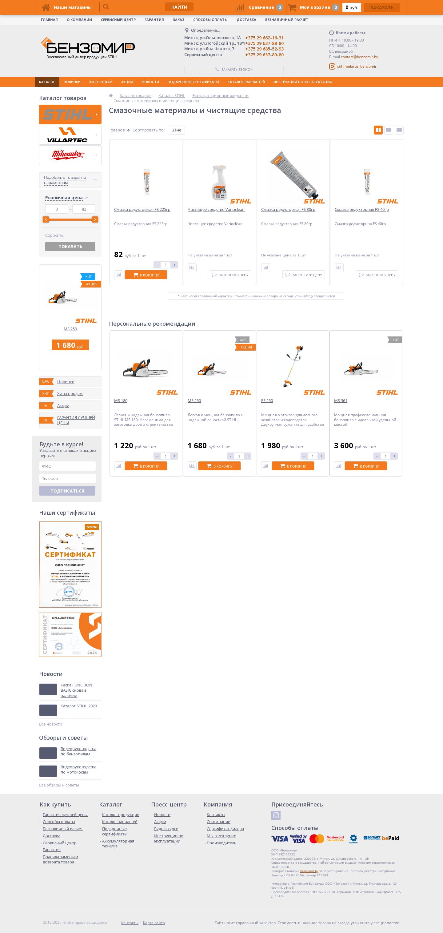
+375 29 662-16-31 (264, 38)
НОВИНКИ (72, 81)
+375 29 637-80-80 (264, 55)
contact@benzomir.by (359, 56)
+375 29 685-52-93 (264, 49)
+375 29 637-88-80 (264, 43)
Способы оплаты (210, 19)
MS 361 (340, 400)
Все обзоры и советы (59, 785)
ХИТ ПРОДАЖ (101, 81)
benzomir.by (309, 871)
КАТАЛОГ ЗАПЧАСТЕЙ (246, 81)
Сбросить (54, 235)
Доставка (246, 19)
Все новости (50, 724)
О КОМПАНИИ (79, 19)
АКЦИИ (127, 81)
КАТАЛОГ (47, 81)
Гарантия (154, 19)
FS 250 (267, 400)
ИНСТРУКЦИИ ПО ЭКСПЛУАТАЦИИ (302, 81)
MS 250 (70, 329)
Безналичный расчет (286, 19)
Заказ (178, 19)
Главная (49, 19)
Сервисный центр (118, 19)
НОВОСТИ (150, 81)
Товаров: (117, 130)
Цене (176, 130)
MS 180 (120, 400)
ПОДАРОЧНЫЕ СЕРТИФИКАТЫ (193, 81)
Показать (70, 246)
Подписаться (67, 491)
